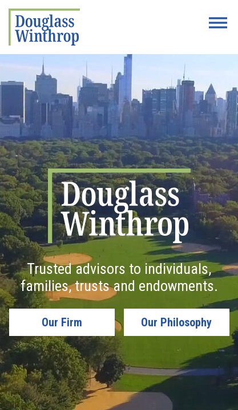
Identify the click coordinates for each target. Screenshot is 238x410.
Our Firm (62, 322)
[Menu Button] (218, 22)
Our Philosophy (176, 322)
